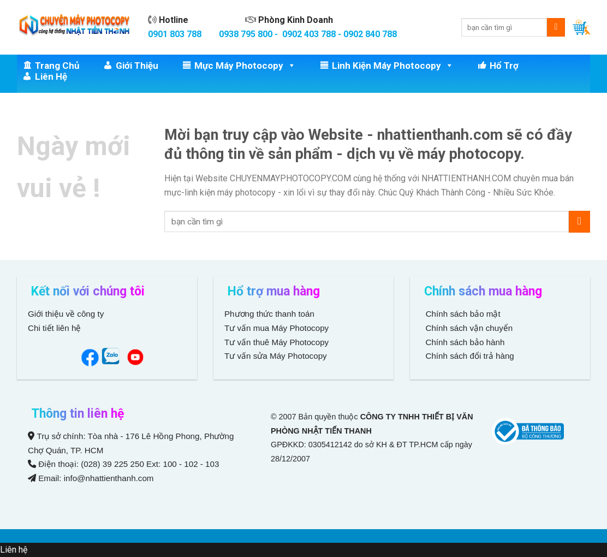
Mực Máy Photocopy (245, 65)
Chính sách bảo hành (463, 342)
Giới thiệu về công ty (66, 313)
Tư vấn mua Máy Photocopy (277, 328)
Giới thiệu (137, 65)
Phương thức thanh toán (269, 313)
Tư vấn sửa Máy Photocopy (275, 355)
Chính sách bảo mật (463, 313)
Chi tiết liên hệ (56, 328)
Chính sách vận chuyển (468, 328)
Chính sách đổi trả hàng (468, 355)
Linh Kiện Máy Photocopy (393, 65)
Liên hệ (51, 76)
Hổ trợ (504, 65)
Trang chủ (57, 65)
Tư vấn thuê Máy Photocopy (276, 342)
